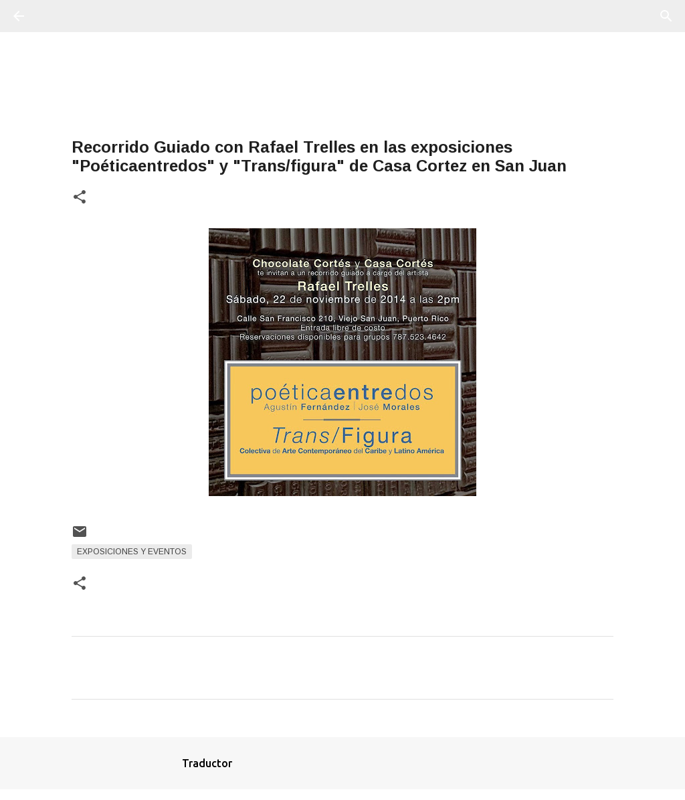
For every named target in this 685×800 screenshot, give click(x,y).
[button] (80, 198)
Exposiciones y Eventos (132, 551)
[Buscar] (56, 16)
